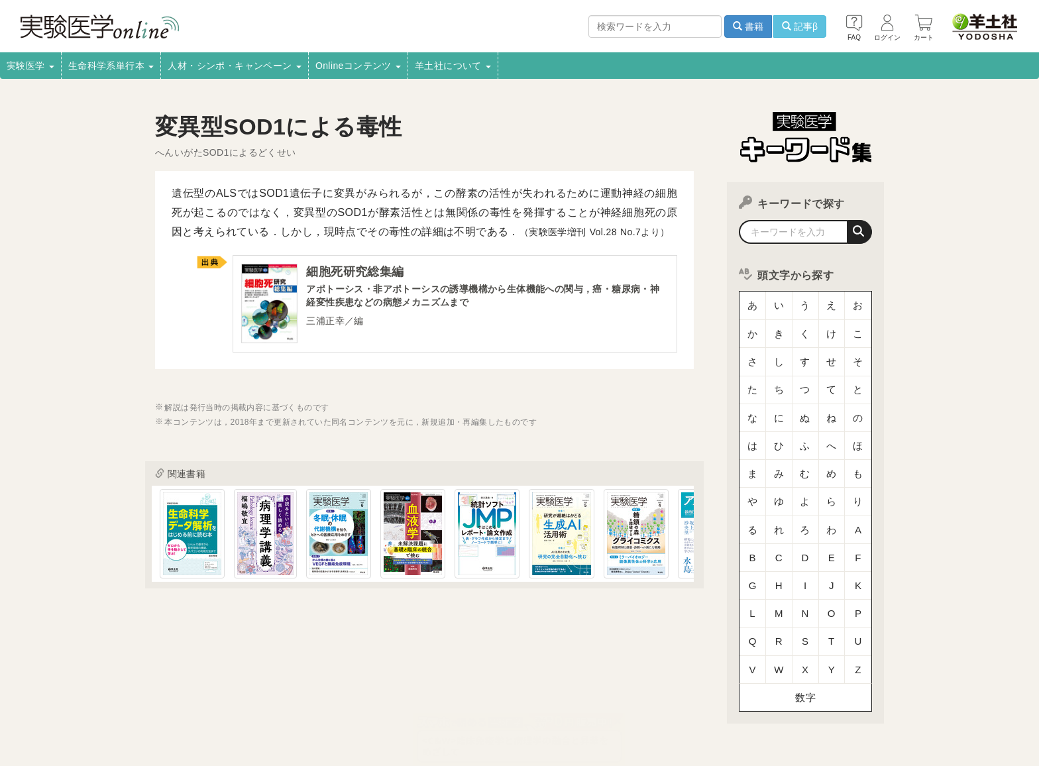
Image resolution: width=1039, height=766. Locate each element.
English (362, 717)
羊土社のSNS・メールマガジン (833, 699)
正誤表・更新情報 (494, 699)
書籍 (748, 26)
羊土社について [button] (453, 65)
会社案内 (143, 699)
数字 (805, 599)
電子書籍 (314, 699)
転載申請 (562, 699)
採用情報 (194, 699)
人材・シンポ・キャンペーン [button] (234, 65)
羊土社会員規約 (727, 699)
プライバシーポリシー (639, 699)
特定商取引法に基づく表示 (176, 717)
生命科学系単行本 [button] (111, 65)
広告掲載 (426, 699)
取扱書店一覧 (254, 699)
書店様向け (370, 699)
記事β (800, 26)
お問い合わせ (304, 717)
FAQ (253, 717)
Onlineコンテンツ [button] (358, 65)
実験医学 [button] (30, 65)
